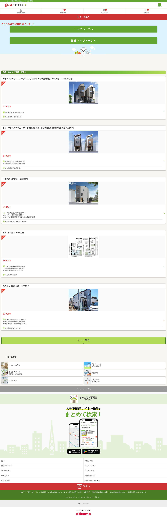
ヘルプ (82, 497)
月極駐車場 (89, 461)
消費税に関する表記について (136, 492)
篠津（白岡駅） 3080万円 (13, 233)
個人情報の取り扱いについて (118, 492)
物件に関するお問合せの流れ (74, 492)
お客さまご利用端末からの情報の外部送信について (49, 492)
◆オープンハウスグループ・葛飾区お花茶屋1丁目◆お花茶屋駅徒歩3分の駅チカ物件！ (39, 128)
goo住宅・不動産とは (27, 492)
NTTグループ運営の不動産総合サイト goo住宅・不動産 (19, 1)
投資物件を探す (90, 476)
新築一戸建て (6, 471)
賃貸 (2, 461)
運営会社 (97, 497)
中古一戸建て (89, 471)
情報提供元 (87, 492)
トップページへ (83, 28)
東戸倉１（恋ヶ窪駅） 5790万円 (16, 286)
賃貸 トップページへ (83, 40)
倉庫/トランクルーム (92, 480)
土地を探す (5, 476)
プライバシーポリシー (72, 497)
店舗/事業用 (5, 480)
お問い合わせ (89, 497)
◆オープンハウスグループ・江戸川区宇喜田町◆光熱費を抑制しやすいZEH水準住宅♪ (38, 79)
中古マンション (90, 466)
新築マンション (6, 466)
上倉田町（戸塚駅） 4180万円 (15, 179)
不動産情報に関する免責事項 (100, 492)
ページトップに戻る (83, 389)
